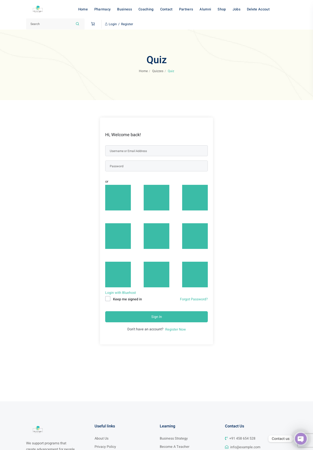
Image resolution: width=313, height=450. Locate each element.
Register (127, 24)
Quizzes (157, 71)
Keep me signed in (127, 299)
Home (143, 71)
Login (113, 24)
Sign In (156, 316)
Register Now (175, 329)
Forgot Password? (194, 299)
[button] (92, 24)
